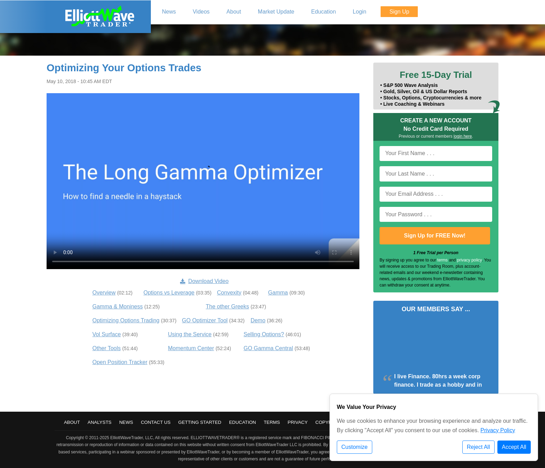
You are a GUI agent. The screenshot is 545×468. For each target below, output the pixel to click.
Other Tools (106, 348)
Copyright (329, 422)
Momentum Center (191, 348)
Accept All (514, 447)
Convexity (229, 293)
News (126, 422)
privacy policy (469, 260)
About (72, 422)
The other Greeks (227, 306)
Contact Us (155, 422)
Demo (258, 320)
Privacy (298, 422)
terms (442, 260)
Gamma (278, 293)
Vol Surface (106, 334)
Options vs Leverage (169, 293)
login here (463, 136)
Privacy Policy (497, 430)
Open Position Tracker (119, 362)
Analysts (100, 422)
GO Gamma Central (268, 348)
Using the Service (189, 334)
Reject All (478, 447)
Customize (354, 447)
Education (242, 422)
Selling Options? (264, 334)
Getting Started (199, 422)
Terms (272, 422)
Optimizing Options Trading (126, 320)
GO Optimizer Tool (205, 320)
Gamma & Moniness (117, 306)
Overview (104, 293)
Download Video (204, 281)
